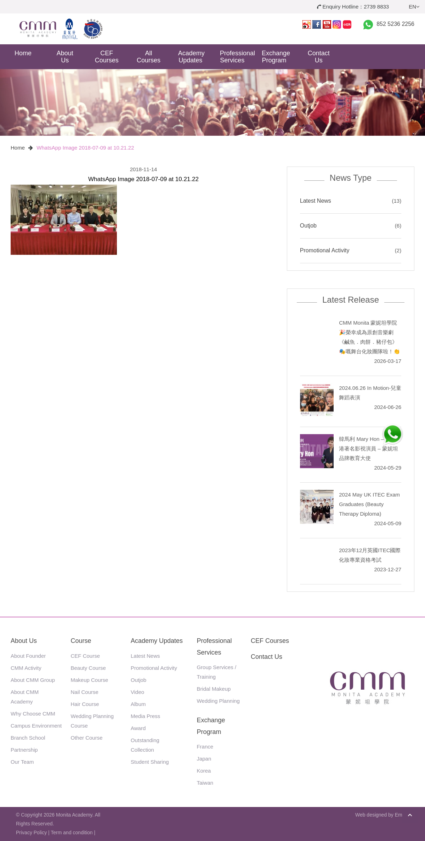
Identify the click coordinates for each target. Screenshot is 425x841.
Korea (204, 771)
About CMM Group (33, 680)
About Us (65, 57)
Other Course (87, 738)
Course (81, 640)
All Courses (148, 57)
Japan (204, 759)
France (205, 747)
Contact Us (319, 57)
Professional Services (235, 57)
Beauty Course (88, 668)
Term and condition (71, 832)
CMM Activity (26, 668)
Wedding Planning (218, 701)
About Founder (28, 656)
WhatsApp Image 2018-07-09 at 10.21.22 (85, 148)
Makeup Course (89, 680)
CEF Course (85, 656)
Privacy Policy (31, 832)
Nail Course (84, 692)
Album (138, 704)
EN (414, 7)
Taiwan (205, 783)
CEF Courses (107, 57)
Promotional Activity (325, 250)
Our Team (22, 762)
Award (138, 728)
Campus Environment (36, 726)
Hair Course (85, 704)
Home (23, 53)
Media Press (145, 716)
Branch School (28, 738)
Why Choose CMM (33, 714)
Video (137, 692)
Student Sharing (150, 762)
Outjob (308, 226)
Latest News (315, 201)
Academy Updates (191, 57)
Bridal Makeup (214, 689)
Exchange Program (276, 57)
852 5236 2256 (395, 24)
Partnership (24, 750)
